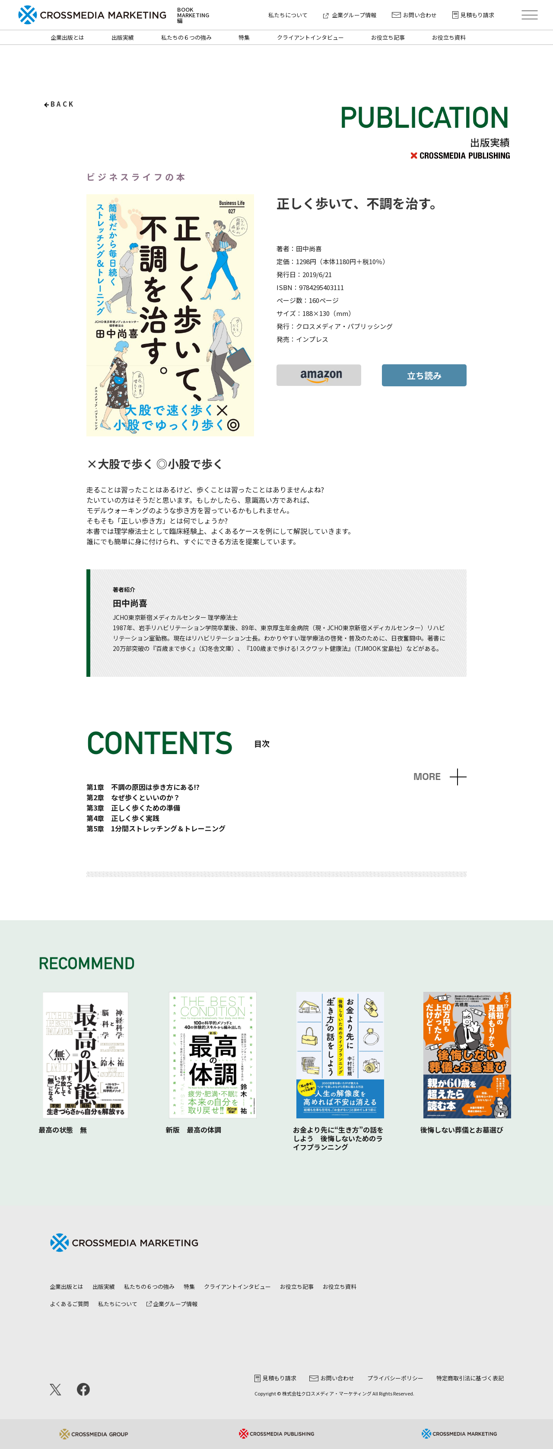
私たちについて (288, 15)
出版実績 (122, 37)
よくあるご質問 (69, 1304)
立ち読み (424, 375)
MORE (427, 777)
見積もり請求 (473, 15)
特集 (244, 37)
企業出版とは (67, 37)
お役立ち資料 (449, 37)
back (63, 103)
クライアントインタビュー (310, 37)
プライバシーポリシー (395, 1378)
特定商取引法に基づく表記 (470, 1378)
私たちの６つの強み (186, 37)
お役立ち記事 (388, 37)
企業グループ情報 (349, 15)
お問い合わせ (414, 15)
